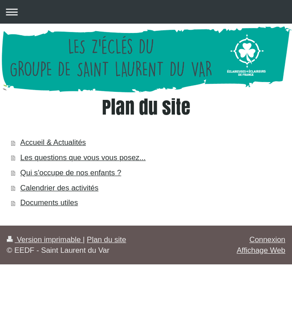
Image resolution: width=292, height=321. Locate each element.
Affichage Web (261, 250)
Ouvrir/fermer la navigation (146, 11)
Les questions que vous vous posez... (83, 157)
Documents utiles (49, 202)
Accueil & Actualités (53, 142)
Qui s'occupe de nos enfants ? (71, 173)
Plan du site (106, 239)
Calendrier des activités (59, 188)
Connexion (267, 239)
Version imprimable (45, 239)
